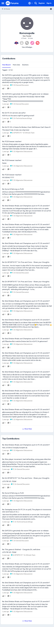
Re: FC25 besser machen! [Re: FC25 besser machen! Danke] (11, 160)
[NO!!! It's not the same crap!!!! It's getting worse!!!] (27, 116)
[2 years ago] (6, 469)
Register (42, 3)
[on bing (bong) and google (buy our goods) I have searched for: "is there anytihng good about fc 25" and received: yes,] (27, 80)
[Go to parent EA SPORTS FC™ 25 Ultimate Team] (22, 133)
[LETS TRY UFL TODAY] (27, 481)
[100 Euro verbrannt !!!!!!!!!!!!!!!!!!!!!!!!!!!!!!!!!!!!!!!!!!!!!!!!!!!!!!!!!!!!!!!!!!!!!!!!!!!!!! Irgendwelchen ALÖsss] (27, 193)
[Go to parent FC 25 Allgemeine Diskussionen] (21, 151)
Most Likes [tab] (16, 65)
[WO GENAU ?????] (27, 177)
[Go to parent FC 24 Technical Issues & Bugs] (20, 118)
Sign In (49, 3)
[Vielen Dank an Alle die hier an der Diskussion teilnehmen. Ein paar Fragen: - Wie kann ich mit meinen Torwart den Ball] (27, 377)
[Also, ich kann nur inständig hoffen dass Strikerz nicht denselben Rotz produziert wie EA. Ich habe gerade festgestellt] (27, 306)
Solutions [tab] (25, 65)
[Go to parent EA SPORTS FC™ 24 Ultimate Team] (22, 555)
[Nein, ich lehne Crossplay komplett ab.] (27, 448)
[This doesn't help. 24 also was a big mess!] (27, 130)
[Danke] (27, 163)
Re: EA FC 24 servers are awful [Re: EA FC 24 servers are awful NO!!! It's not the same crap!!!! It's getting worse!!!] (13, 113)
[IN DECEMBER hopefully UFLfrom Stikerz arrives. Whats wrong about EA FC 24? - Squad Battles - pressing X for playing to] (27, 287)
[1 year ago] (5, 85)
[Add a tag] (10, 70)
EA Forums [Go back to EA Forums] (6, 9)
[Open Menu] (50, 8)
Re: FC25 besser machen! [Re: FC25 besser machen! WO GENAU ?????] (11, 175)
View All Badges (27, 47)
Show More (27, 429)
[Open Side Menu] (3, 3)
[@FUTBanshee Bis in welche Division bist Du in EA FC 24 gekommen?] (27, 341)
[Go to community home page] (12, 3)
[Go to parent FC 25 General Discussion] (19, 85)
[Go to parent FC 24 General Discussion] (19, 273)
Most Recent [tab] (6, 65)
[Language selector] (30, 3)
